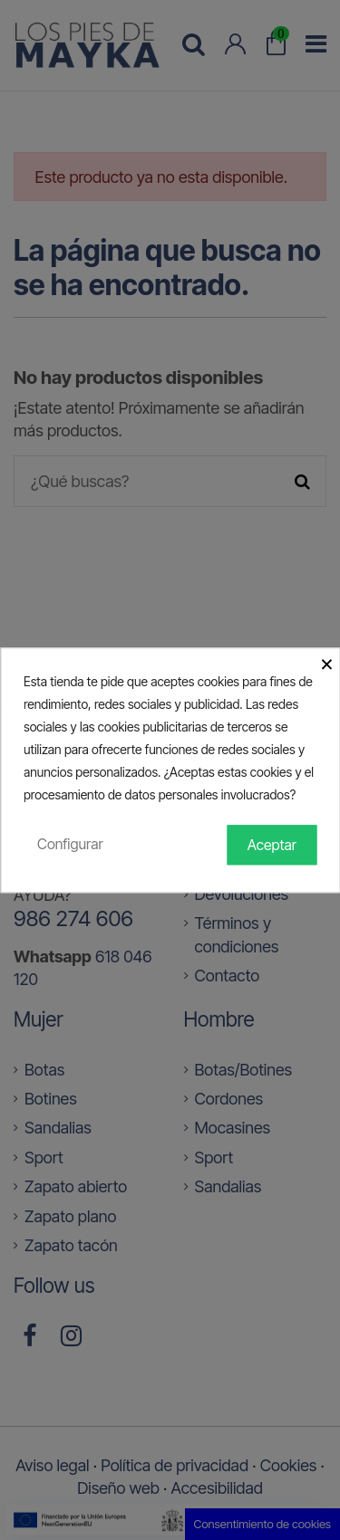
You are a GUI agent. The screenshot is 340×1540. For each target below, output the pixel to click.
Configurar (70, 844)
